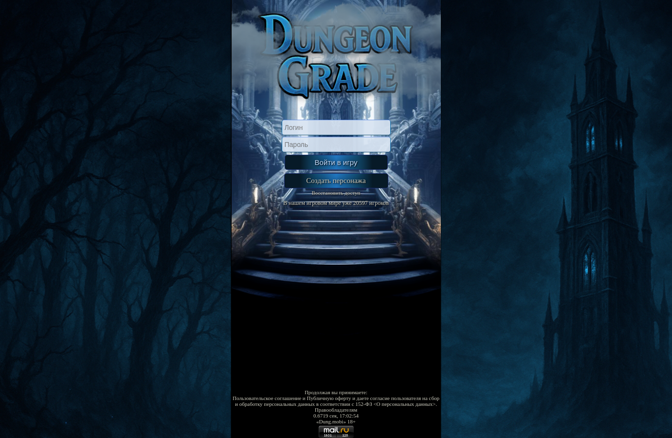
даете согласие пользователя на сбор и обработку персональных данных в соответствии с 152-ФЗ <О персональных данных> (337, 401)
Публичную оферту (329, 398)
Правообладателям (336, 410)
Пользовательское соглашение (267, 398)
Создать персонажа (335, 180)
